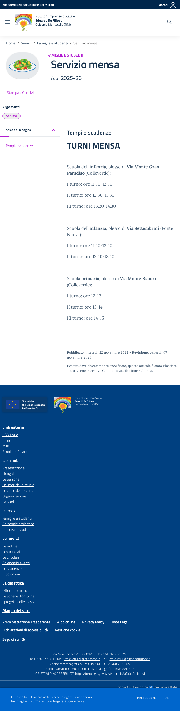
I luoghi (8, 473)
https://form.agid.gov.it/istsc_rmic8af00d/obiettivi (110, 673)
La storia (9, 501)
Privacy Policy (93, 622)
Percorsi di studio (15, 529)
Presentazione (13, 468)
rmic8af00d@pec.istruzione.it (130, 658)
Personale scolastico (18, 524)
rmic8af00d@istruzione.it (82, 658)
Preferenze (146, 698)
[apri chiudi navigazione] (7, 22)
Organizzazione (14, 496)
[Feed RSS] (24, 639)
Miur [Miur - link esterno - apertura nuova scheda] (5, 446)
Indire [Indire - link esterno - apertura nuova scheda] (6, 440)
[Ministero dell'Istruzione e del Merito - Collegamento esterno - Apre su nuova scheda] (28, 4)
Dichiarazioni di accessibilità (25, 630)
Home (10, 43)
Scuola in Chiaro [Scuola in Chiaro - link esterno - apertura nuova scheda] (14, 451)
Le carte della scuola (18, 490)
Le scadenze (12, 568)
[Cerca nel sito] (169, 22)
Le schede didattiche (18, 596)
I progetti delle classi (18, 601)
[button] (30, 130)
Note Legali (120, 622)
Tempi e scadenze (19, 145)
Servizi (26, 43)
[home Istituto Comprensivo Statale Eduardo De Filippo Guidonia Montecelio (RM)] (45, 22)
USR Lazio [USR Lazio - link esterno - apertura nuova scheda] (10, 435)
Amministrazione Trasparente (26, 622)
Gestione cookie (67, 630)
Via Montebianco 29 (66, 653)
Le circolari (10, 557)
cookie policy (75, 701)
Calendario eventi (16, 563)
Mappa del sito (16, 610)
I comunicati (11, 551)
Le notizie (9, 546)
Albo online (11, 574)
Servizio (11, 115)
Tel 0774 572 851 (42, 658)
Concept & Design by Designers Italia (147, 687)
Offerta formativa (16, 590)
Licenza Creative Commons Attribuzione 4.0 (110, 371)
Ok (167, 698)
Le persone (10, 479)
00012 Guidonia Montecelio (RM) (105, 653)
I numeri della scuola (18, 485)
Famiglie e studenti (52, 43)
